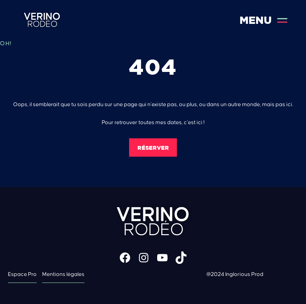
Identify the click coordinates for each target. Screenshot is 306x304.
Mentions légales (63, 274)
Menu (263, 20)
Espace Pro (22, 274)
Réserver (153, 147)
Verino (42, 20)
